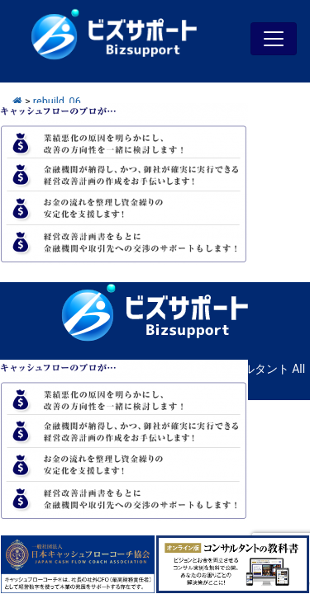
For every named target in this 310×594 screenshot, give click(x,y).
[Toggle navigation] (273, 38)
